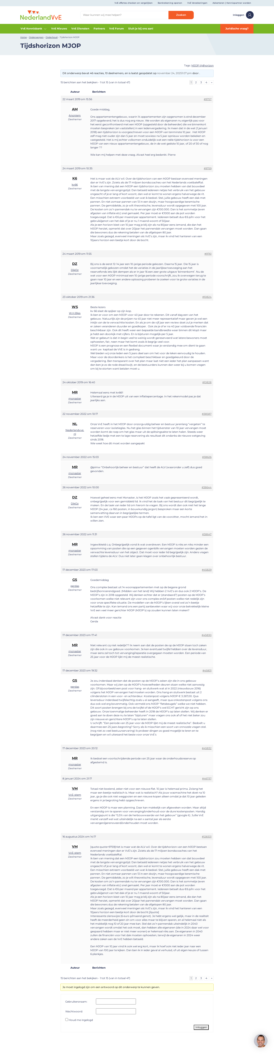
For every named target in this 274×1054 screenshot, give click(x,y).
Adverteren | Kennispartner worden (232, 3)
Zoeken (181, 14)
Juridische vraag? (237, 28)
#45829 (206, 569)
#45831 (207, 670)
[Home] (40, 14)
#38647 (206, 534)
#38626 (206, 457)
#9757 (207, 99)
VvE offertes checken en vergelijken (134, 3)
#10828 (206, 382)
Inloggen (243, 15)
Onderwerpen (36, 37)
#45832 (206, 748)
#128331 (206, 836)
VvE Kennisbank (34, 28)
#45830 (206, 635)
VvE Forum (116, 28)
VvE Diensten (80, 28)
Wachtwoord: (74, 1011)
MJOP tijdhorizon (202, 65)
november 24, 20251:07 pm (174, 73)
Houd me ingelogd (81, 1020)
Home (23, 37)
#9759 (207, 168)
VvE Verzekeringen (197, 3)
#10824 (206, 296)
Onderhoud (52, 37)
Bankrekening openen (170, 3)
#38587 (206, 413)
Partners (99, 28)
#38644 (206, 487)
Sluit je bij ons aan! (140, 28)
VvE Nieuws (59, 28)
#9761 (207, 253)
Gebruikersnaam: (76, 1001)
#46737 (206, 778)
